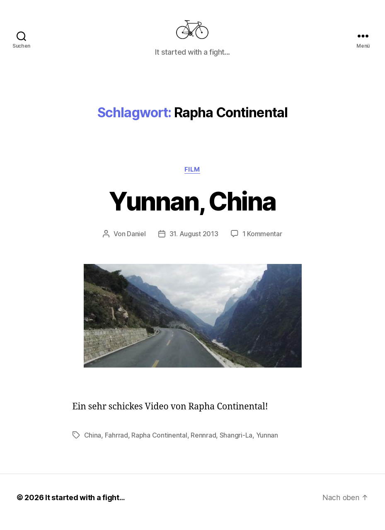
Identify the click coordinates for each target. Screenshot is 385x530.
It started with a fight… (85, 506)
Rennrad (203, 444)
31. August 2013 (193, 244)
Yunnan (267, 444)
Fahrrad (116, 444)
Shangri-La (236, 444)
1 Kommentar (262, 244)
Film (192, 179)
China (93, 444)
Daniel (136, 244)
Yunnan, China (192, 211)
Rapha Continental (159, 444)
